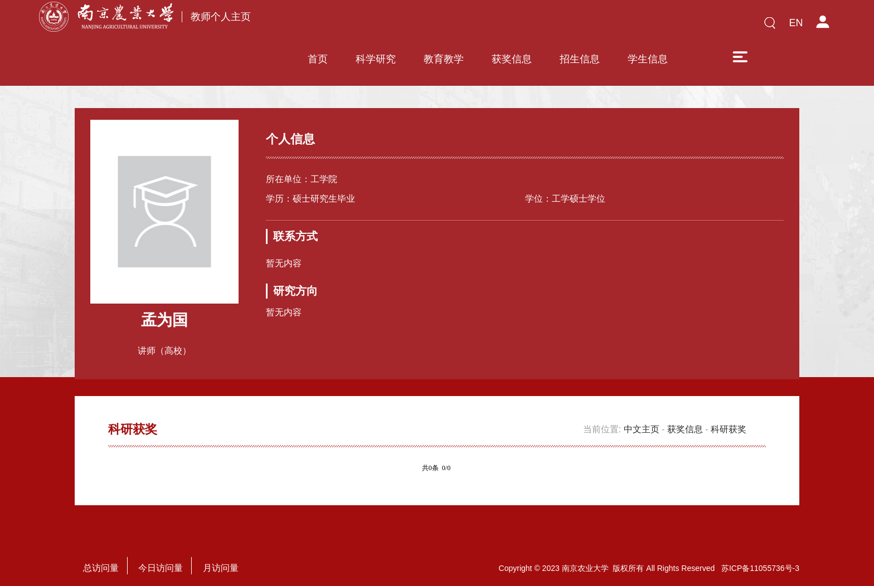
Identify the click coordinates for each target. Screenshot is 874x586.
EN (796, 22)
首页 (318, 26)
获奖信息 (512, 26)
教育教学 (444, 26)
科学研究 (376, 26)
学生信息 (648, 26)
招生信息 (580, 26)
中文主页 (641, 417)
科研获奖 (728, 417)
